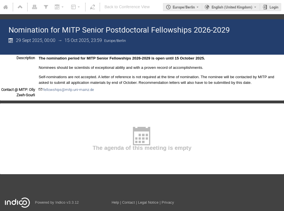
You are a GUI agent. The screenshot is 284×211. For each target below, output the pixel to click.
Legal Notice (148, 202)
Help (115, 202)
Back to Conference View (127, 7)
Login (274, 7)
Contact (128, 202)
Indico (60, 202)
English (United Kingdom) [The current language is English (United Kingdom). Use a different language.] (232, 7)
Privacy (168, 202)
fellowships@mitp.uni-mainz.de (68, 90)
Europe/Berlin (184, 7)
